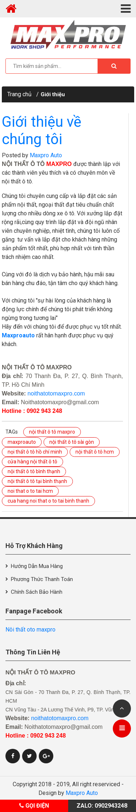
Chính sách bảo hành (36, 592)
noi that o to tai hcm (30, 491)
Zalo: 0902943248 (102, 805)
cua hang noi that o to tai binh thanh (48, 501)
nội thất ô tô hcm (94, 452)
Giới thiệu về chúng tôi (41, 130)
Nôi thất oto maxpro (30, 629)
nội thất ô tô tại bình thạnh (37, 481)
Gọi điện (34, 805)
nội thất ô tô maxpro (52, 432)
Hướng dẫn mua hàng (37, 566)
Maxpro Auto (46, 155)
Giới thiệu (53, 94)
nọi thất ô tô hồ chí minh (35, 452)
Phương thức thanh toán (42, 579)
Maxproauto (18, 335)
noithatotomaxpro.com (56, 393)
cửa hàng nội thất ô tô (32, 461)
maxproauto (22, 442)
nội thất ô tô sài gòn (71, 442)
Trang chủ (19, 94)
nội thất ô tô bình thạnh (34, 471)
